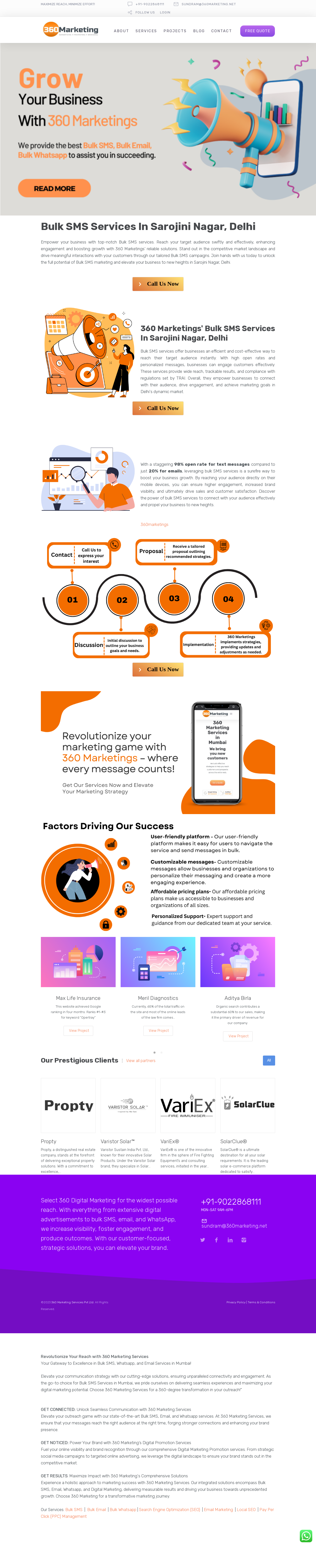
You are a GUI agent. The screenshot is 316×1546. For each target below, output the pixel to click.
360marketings (154, 524)
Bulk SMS (73, 1509)
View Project (79, 1031)
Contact (221, 31)
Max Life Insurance (78, 998)
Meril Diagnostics (158, 998)
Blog (199, 31)
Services (146, 31)
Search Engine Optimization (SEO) (169, 1509)
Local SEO (246, 1509)
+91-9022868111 (150, 4)
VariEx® (169, 1141)
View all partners (141, 1061)
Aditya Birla (238, 998)
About (121, 31)
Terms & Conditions (261, 1302)
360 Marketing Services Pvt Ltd (72, 1302)
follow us (145, 12)
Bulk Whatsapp (123, 1509)
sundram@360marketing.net (209, 4)
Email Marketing (218, 1509)
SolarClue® (233, 1141)
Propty (48, 1141)
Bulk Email (96, 1509)
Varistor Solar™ (118, 1141)
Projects (175, 31)
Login (165, 12)
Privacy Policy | (237, 1302)
